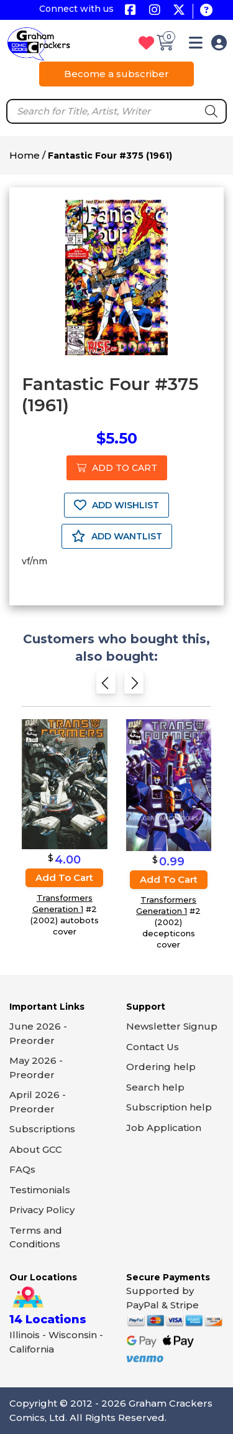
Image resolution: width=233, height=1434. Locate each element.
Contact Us (152, 1047)
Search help (155, 1087)
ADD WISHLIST (116, 505)
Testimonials (39, 1190)
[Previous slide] (106, 685)
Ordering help (161, 1067)
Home (24, 155)
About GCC (35, 1149)
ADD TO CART (116, 467)
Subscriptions (42, 1129)
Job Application (163, 1128)
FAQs (22, 1169)
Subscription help (169, 1107)
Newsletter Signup (171, 1026)
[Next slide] (134, 685)
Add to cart (64, 877)
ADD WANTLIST (116, 536)
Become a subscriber (116, 74)
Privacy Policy (42, 1210)
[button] (196, 45)
